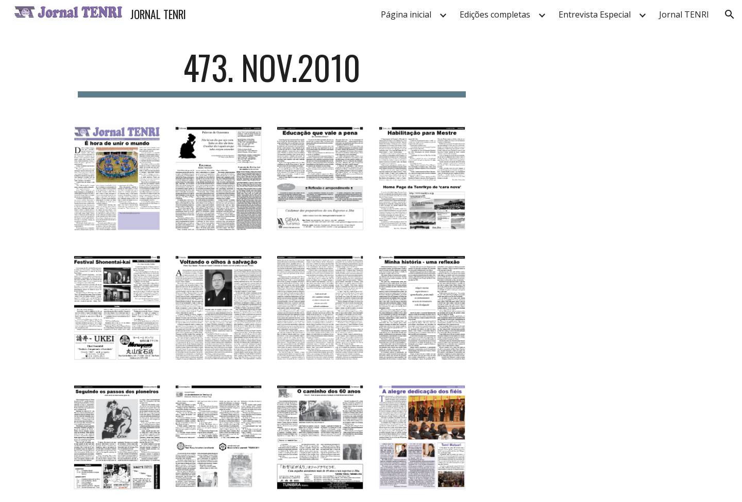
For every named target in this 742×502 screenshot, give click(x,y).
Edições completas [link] (495, 14)
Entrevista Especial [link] (595, 14)
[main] (272, 72)
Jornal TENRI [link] (684, 14)
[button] (729, 14)
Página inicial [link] (406, 14)
